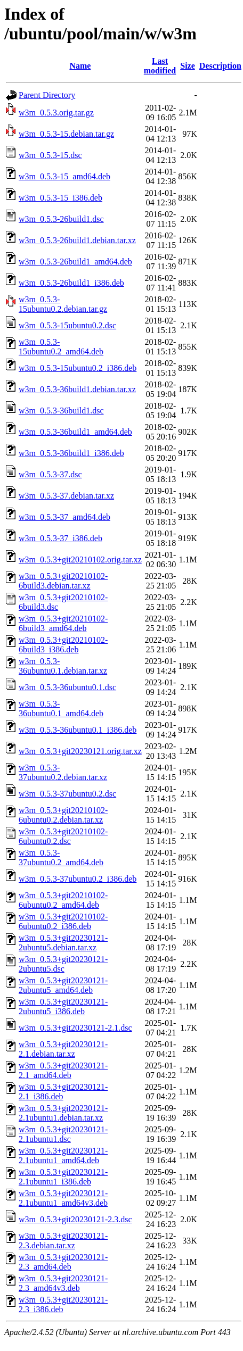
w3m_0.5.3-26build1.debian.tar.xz (77, 240)
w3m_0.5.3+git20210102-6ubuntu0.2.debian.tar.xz (63, 815)
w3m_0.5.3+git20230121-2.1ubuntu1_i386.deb (63, 1176)
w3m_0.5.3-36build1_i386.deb (71, 453)
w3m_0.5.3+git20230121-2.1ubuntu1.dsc (63, 1134)
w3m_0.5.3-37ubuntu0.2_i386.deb (77, 878)
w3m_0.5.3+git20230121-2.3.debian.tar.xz (63, 1240)
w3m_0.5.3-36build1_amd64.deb (75, 431)
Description (220, 65)
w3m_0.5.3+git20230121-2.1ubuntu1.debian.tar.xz (63, 1113)
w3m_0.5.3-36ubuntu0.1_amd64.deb (61, 708)
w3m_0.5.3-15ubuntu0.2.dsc (67, 325)
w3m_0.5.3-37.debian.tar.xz (66, 495)
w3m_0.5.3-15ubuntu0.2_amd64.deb (61, 346)
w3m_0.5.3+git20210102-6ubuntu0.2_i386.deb (63, 921)
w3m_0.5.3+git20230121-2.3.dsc (75, 1219)
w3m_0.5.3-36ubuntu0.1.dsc (67, 687)
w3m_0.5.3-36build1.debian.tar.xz (77, 389)
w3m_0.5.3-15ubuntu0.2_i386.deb (77, 367)
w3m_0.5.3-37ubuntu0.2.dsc (67, 793)
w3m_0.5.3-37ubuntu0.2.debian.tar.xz (63, 772)
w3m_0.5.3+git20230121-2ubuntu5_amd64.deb (63, 985)
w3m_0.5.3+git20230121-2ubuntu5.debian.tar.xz (63, 942)
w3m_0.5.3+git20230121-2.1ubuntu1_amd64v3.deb (63, 1198)
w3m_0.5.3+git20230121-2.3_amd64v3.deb (63, 1283)
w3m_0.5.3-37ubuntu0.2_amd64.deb (61, 857)
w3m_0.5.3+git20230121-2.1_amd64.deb (63, 1070)
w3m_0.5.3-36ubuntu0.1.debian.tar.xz (63, 666)
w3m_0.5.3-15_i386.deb (60, 197)
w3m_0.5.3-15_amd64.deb (64, 176)
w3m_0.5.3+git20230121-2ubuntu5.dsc (63, 964)
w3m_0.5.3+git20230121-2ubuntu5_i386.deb (63, 1006)
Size (187, 65)
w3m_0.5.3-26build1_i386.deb (71, 282)
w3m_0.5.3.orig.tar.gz (56, 112)
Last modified (160, 65)
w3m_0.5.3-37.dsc (50, 474)
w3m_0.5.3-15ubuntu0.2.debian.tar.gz (63, 304)
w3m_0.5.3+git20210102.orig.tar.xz (80, 559)
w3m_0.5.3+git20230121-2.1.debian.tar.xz (63, 1049)
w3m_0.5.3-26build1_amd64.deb (75, 261)
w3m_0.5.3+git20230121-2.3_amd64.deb (63, 1262)
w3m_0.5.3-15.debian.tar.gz (66, 133)
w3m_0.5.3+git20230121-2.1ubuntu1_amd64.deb (63, 1155)
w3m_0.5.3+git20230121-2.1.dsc (75, 1027)
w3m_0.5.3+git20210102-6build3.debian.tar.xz (63, 580)
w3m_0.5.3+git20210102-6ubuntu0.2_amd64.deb (63, 900)
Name (80, 65)
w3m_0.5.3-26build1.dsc (61, 218)
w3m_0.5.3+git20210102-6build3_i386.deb (63, 644)
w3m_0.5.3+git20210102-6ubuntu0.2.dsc (63, 836)
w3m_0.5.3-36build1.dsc (61, 410)
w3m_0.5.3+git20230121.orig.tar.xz (80, 751)
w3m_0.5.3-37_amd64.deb (64, 516)
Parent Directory (47, 95)
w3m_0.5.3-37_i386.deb (60, 538)
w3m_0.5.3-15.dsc (50, 155)
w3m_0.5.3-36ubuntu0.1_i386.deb (77, 729)
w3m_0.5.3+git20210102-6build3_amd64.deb (63, 623)
